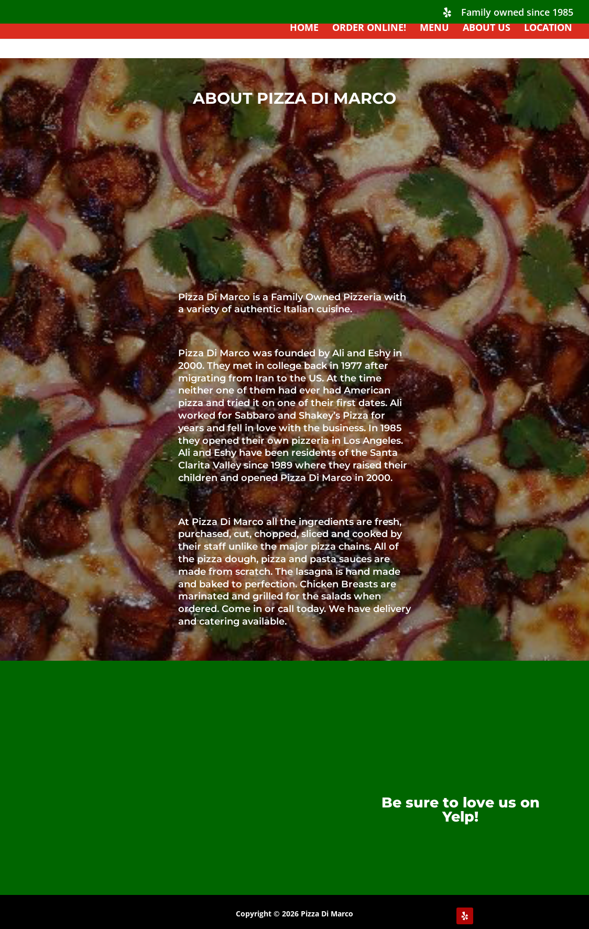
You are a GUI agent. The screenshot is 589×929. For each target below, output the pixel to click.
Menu (434, 29)
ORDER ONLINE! (369, 29)
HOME (304, 29)
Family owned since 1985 (517, 12)
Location (548, 29)
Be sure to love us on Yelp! (460, 809)
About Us (486, 29)
